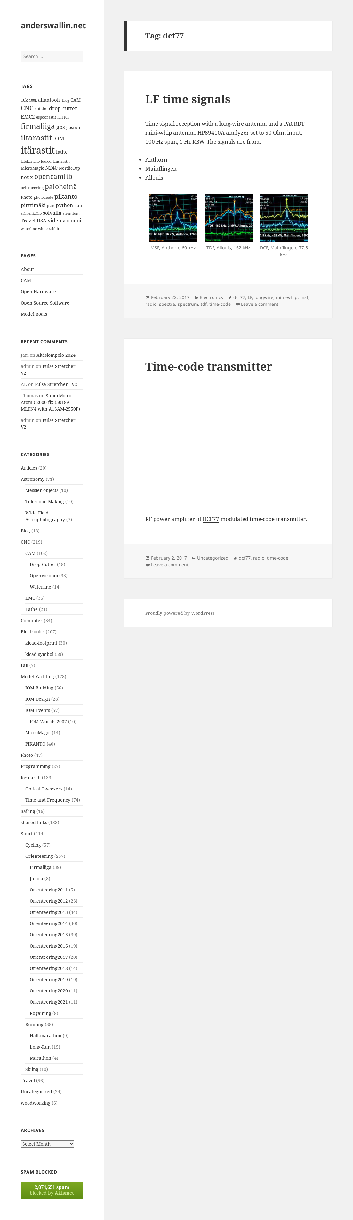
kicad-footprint (41, 643)
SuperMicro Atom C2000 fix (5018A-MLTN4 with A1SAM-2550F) (50, 402)
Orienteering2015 (49, 935)
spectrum (188, 304)
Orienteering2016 (49, 946)
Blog (25, 531)
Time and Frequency (47, 800)
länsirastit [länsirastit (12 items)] (61, 161)
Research (31, 777)
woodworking (36, 1103)
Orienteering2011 (49, 890)
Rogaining (40, 1013)
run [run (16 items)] (78, 205)
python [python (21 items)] (64, 205)
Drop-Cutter (43, 564)
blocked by (52, 1190)
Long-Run (40, 1047)
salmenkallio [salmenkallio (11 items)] (31, 213)
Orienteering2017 (49, 957)
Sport (27, 834)
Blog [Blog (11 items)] (65, 100)
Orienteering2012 (49, 901)
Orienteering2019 (49, 979)
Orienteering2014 (49, 923)
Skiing (31, 1069)
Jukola (36, 878)
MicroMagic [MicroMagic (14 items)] (32, 168)
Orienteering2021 (49, 1002)
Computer (32, 620)
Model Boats (34, 314)
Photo (27, 755)
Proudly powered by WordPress (179, 613)
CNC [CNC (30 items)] (27, 108)
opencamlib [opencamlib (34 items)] (53, 176)
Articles (29, 468)
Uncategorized (36, 1092)
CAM (26, 280)
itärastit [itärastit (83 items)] (38, 150)
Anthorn (156, 159)
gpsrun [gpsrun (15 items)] (73, 127)
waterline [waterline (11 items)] (29, 228)
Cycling (33, 845)
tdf (204, 304)
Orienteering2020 (49, 991)
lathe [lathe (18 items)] (62, 151)
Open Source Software (45, 303)
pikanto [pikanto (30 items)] (66, 196)
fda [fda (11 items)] (66, 117)
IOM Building (39, 688)
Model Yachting (37, 676)
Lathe (31, 609)
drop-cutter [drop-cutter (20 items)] (63, 108)
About (27, 269)
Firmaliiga (41, 867)
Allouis (154, 177)
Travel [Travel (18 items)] (28, 220)
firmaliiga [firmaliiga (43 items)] (38, 126)
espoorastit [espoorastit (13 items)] (46, 117)
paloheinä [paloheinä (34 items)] (61, 186)
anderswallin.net (53, 25)
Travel (28, 1080)
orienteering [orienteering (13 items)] (32, 187)
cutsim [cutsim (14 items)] (41, 109)
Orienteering (39, 856)
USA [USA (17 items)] (41, 220)
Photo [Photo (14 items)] (27, 197)
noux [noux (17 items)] (27, 177)
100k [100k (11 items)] (33, 100)
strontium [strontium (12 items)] (71, 213)
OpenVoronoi (44, 575)
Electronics (32, 632)
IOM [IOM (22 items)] (58, 138)
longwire (263, 297)
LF (250, 297)
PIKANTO (35, 744)
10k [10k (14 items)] (24, 100)
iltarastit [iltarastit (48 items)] (36, 137)
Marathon (40, 1058)
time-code (220, 304)
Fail (24, 665)
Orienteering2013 (49, 912)
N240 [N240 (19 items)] (51, 167)
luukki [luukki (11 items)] (46, 161)
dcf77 (239, 297)
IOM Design (37, 699)
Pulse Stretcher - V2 (56, 384)
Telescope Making (44, 501)
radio (150, 304)
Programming (36, 766)
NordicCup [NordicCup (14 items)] (69, 168)
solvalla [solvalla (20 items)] (52, 212)
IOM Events (37, 710)
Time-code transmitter (208, 366)
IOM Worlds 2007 (48, 721)
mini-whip (287, 297)
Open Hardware (38, 291)
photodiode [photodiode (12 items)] (43, 197)
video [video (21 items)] (54, 220)
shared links (34, 822)
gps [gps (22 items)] (60, 126)
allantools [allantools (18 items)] (49, 99)
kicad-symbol (39, 654)
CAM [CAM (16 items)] (75, 100)
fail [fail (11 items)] (60, 117)
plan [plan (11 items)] (50, 206)
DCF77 (211, 518)
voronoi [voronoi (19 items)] (71, 220)
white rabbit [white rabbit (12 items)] (48, 228)
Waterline (40, 587)
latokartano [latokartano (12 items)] (30, 161)
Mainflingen (161, 168)
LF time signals (187, 98)
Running (34, 1024)
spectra (167, 304)
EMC (30, 598)
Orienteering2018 (49, 968)
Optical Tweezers (43, 789)
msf (304, 297)
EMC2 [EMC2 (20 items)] (28, 116)
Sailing (28, 811)
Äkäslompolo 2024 (56, 355)
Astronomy (32, 479)
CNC (25, 542)
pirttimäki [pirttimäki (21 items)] (33, 205)
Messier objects (41, 490)
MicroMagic (38, 733)
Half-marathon (45, 1035)
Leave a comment (259, 304)
